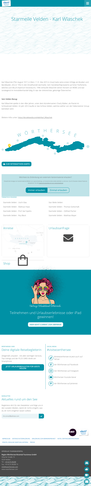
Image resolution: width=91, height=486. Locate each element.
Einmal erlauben (58, 190)
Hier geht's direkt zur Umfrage (45, 324)
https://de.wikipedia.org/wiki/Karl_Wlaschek (35, 117)
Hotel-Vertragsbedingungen (68, 439)
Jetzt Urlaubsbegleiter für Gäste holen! (23, 367)
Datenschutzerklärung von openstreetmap (51, 183)
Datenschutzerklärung (21, 439)
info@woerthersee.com (10, 467)
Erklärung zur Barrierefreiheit (44, 439)
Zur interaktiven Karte (16, 164)
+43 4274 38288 (10, 462)
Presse (32, 442)
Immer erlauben (36, 190)
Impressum (6, 439)
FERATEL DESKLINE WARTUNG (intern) (15, 442)
